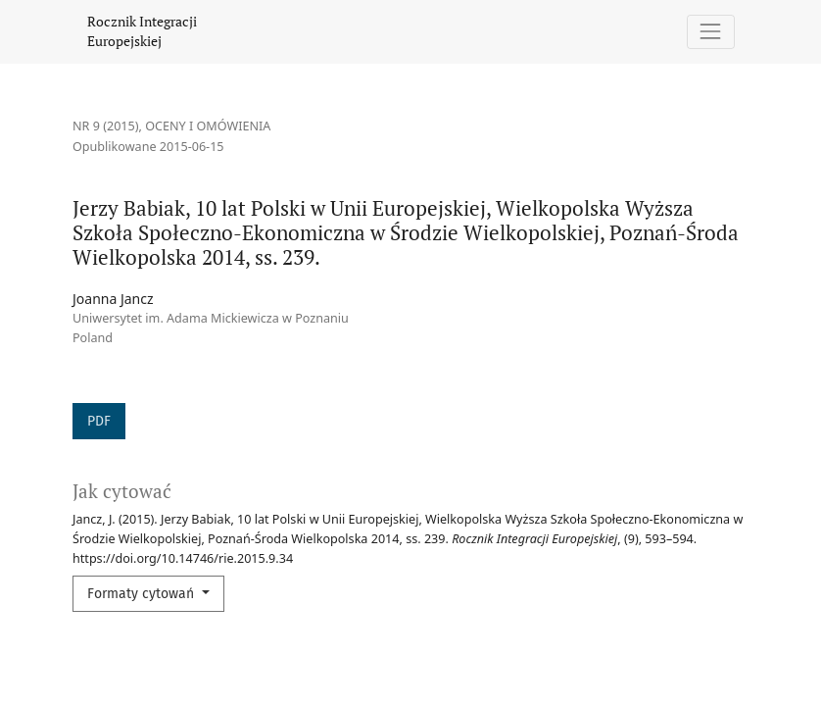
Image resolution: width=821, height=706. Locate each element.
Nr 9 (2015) (105, 126)
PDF (99, 421)
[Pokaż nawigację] (711, 32)
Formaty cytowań (142, 593)
